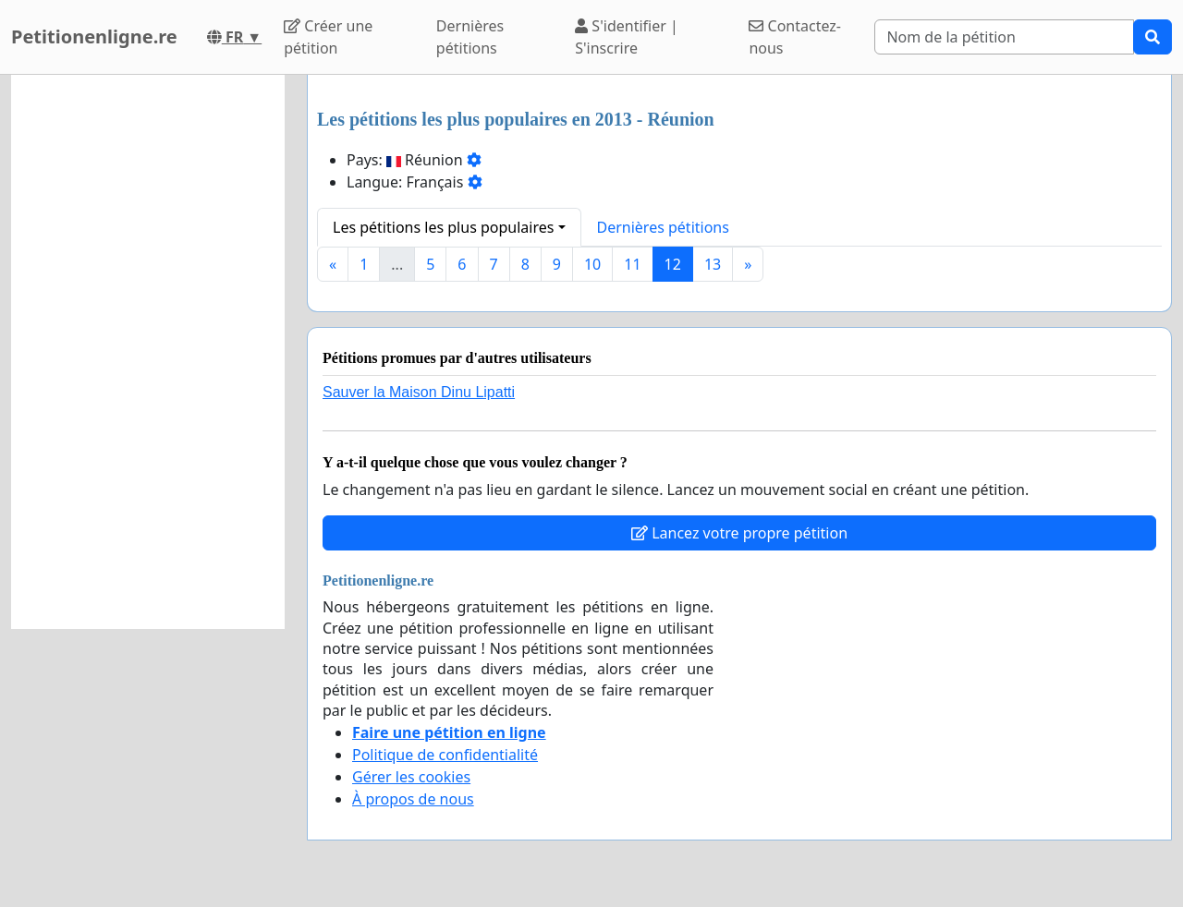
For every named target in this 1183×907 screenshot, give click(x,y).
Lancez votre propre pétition (739, 533)
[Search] (1004, 36)
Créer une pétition (328, 37)
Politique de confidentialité (445, 754)
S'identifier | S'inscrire (626, 37)
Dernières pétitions (470, 37)
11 (632, 264)
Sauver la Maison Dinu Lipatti (419, 392)
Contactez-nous (795, 37)
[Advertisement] (148, 352)
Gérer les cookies (411, 777)
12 (673, 264)
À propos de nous (413, 799)
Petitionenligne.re (94, 36)
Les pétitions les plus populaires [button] (443, 227)
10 (592, 264)
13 (712, 264)
